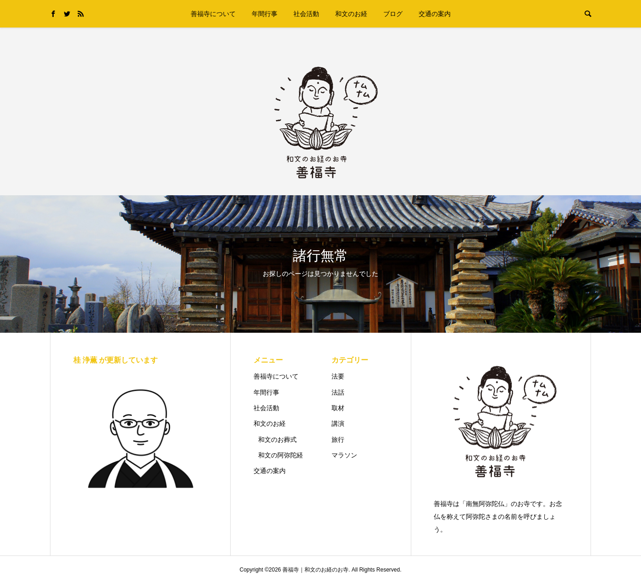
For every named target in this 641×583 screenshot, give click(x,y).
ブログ (393, 13)
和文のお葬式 (277, 439)
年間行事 (264, 13)
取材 (338, 408)
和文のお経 (351, 13)
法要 (338, 376)
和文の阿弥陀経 (280, 455)
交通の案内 (435, 13)
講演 (338, 423)
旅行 (338, 439)
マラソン (344, 455)
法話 (338, 392)
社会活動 (306, 13)
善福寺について (213, 13)
